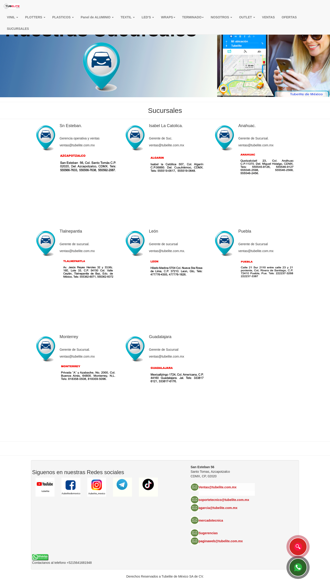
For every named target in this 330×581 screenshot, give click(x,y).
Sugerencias (208, 533)
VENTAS (268, 17)
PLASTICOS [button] (63, 17)
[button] (168, 17)
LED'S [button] (148, 17)
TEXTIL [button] (128, 17)
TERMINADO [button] (193, 17)
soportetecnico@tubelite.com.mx (224, 500)
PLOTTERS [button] (35, 17)
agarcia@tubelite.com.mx (218, 508)
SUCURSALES (18, 29)
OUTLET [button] (247, 17)
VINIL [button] (12, 17)
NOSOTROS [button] (221, 17)
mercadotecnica (211, 520)
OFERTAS (289, 17)
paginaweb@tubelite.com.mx (221, 541)
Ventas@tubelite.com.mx (217, 487)
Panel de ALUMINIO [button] (97, 17)
